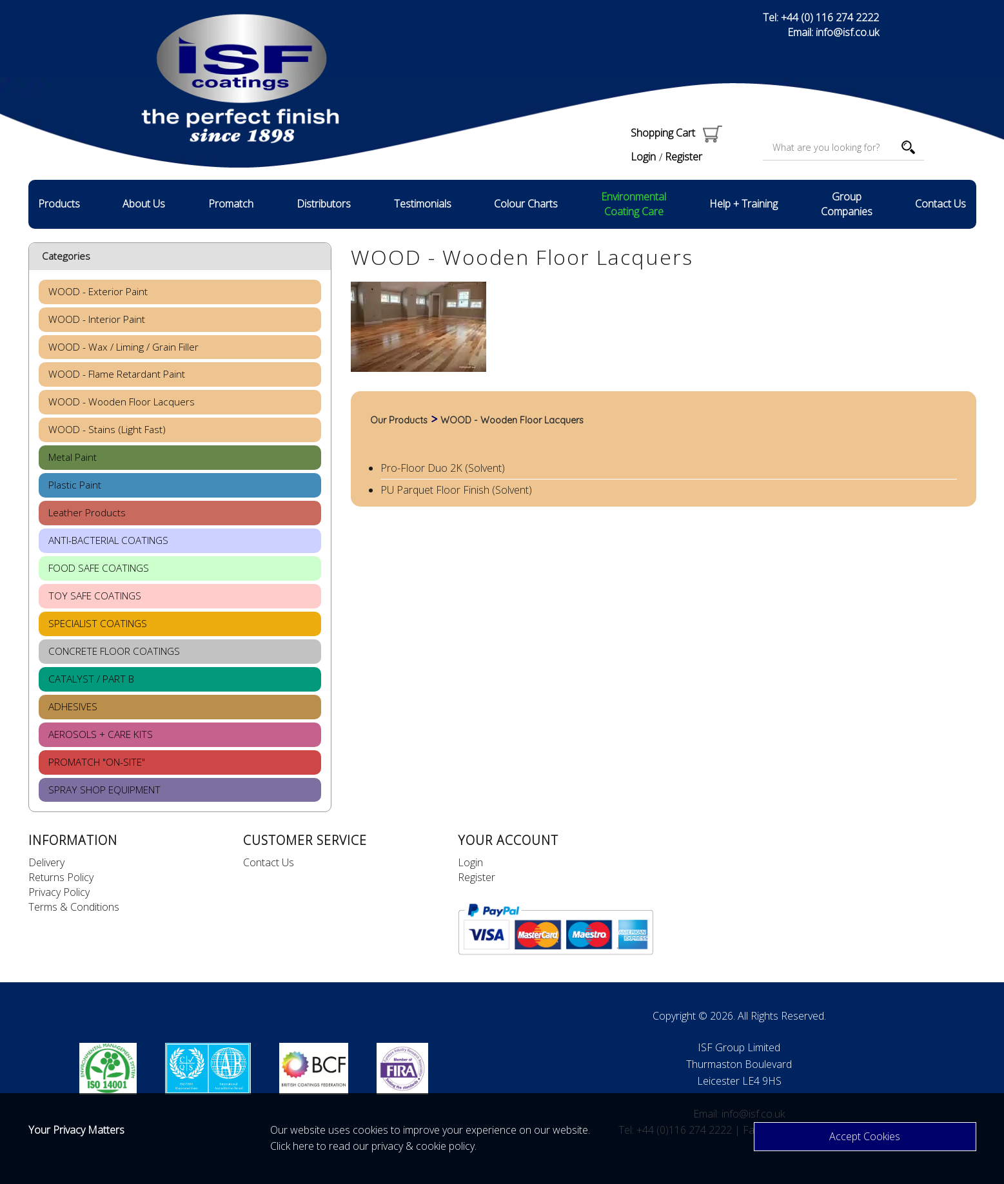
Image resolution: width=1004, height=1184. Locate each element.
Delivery (46, 862)
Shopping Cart (676, 133)
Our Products (399, 420)
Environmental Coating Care (633, 203)
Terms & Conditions (73, 907)
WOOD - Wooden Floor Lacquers (512, 420)
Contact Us (940, 204)
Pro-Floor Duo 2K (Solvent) (442, 468)
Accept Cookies (864, 1136)
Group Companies (846, 203)
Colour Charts (526, 204)
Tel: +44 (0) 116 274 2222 (821, 17)
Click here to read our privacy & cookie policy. (373, 1146)
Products (59, 204)
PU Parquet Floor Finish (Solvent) (456, 490)
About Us (144, 204)
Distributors (324, 204)
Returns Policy (61, 877)
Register (683, 157)
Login (643, 157)
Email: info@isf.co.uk (833, 32)
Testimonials (422, 204)
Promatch (230, 204)
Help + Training (743, 204)
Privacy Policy (59, 892)
